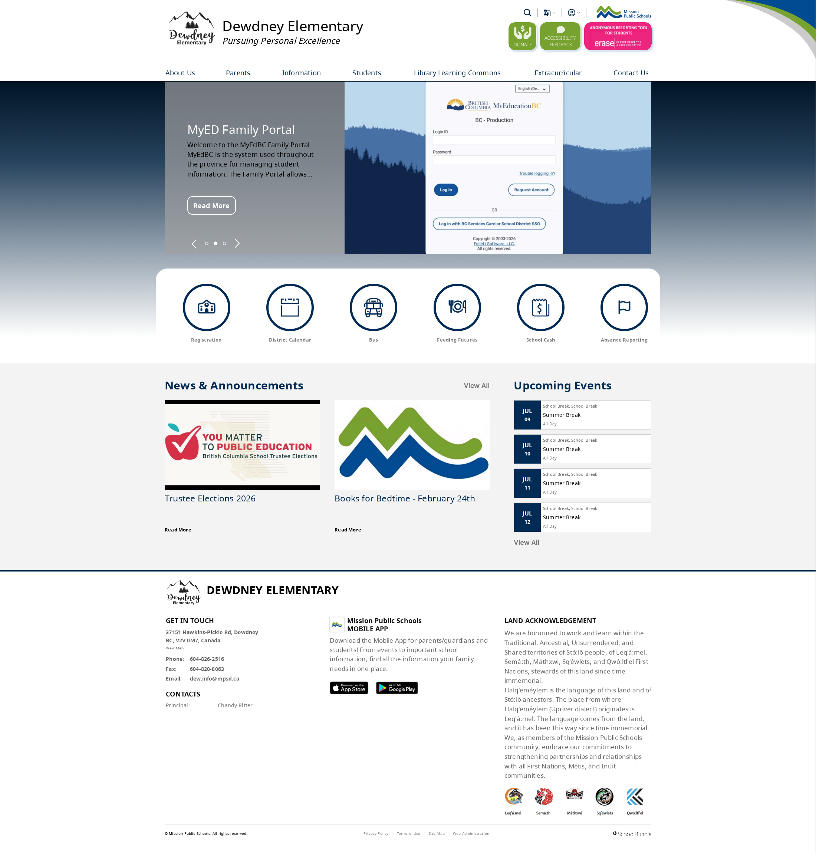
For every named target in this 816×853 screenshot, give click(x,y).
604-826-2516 (207, 658)
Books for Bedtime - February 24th (405, 498)
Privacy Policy (375, 833)
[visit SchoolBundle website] (632, 834)
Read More (211, 205)
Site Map (437, 833)
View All (477, 385)
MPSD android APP (397, 687)
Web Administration (471, 833)
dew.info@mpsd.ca (214, 678)
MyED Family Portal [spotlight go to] (241, 129)
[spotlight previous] (194, 243)
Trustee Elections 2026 (210, 498)
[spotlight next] (237, 243)
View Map (175, 648)
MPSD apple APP (349, 687)
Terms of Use (409, 833)
